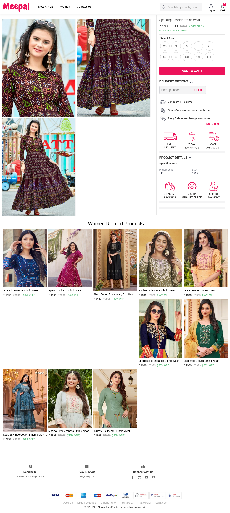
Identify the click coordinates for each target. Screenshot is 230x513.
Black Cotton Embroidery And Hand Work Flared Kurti (124, 294)
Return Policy (126, 502)
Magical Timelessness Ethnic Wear (68, 430)
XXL (164, 56)
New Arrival (46, 6)
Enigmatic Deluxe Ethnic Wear (201, 360)
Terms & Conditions (86, 502)
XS (165, 46)
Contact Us (84, 6)
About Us (68, 502)
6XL (209, 56)
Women (65, 6)
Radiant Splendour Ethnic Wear (157, 290)
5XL (198, 56)
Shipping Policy (108, 502)
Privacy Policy (144, 502)
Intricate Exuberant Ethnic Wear (111, 430)
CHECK (199, 90)
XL (209, 46)
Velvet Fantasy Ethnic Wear (199, 290)
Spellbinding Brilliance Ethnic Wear (159, 360)
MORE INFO (214, 124)
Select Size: (167, 38)
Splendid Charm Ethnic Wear (65, 290)
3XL (176, 56)
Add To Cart (192, 70)
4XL (187, 56)
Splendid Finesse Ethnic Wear (20, 290)
